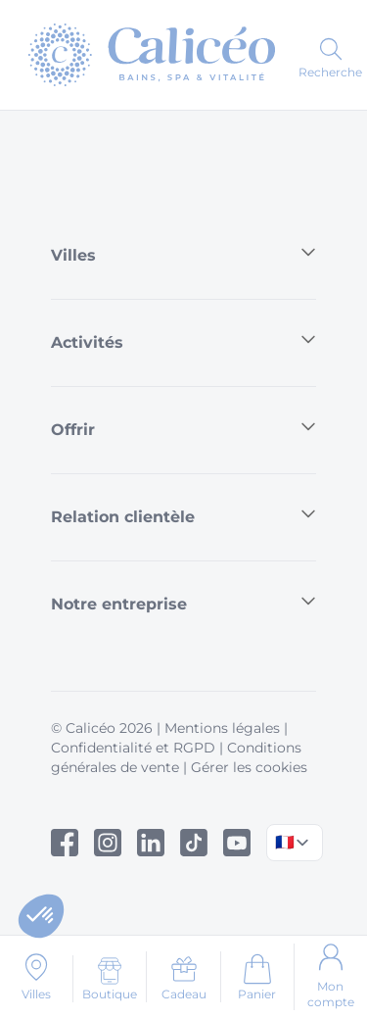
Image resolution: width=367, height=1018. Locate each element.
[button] (41, 916)
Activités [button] (183, 341)
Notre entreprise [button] (183, 603)
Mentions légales (222, 728)
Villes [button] (183, 254)
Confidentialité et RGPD (133, 747)
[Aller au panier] (257, 976)
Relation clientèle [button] (183, 516)
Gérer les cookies (249, 767)
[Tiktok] (193, 842)
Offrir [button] (183, 428)
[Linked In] (150, 842)
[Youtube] (237, 842)
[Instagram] (107, 842)
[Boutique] (109, 978)
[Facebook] (64, 842)
